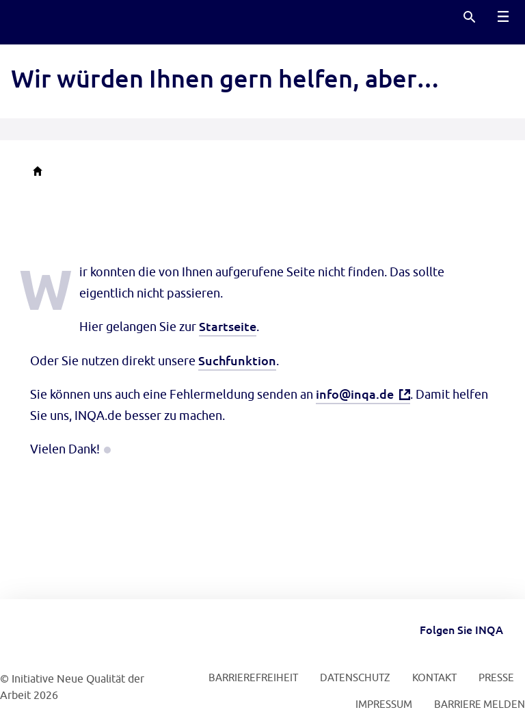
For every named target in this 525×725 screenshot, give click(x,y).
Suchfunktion (237, 360)
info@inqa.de (355, 393)
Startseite (227, 326)
